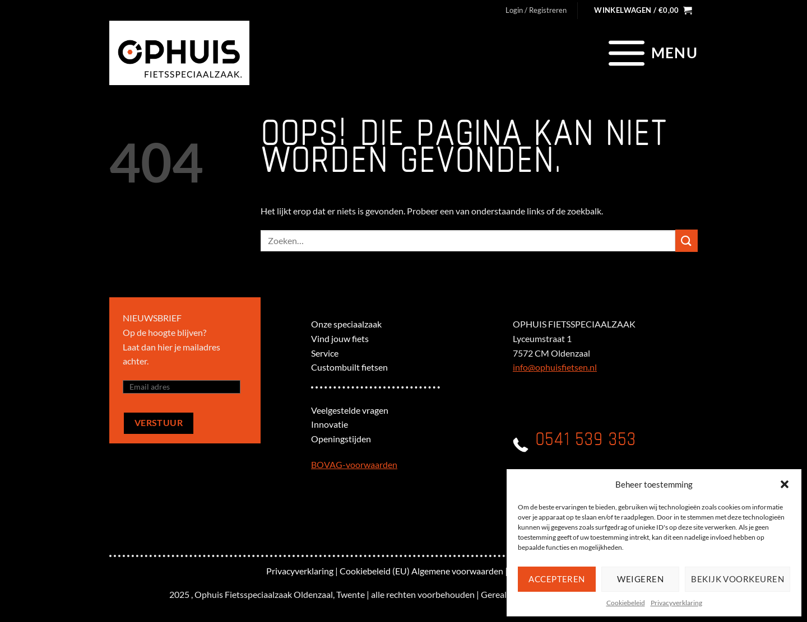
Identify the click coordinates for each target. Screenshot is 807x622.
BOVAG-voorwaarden (354, 464)
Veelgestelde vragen (349, 410)
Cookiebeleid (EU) (375, 570)
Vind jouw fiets (340, 338)
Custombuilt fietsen (349, 367)
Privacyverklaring (676, 602)
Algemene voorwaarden (457, 570)
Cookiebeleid (625, 602)
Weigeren (640, 579)
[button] (784, 484)
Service (324, 353)
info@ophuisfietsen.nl (555, 367)
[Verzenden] (686, 240)
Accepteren (556, 579)
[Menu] (651, 52)
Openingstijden (341, 438)
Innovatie (329, 424)
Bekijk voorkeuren (737, 579)
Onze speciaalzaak (346, 324)
